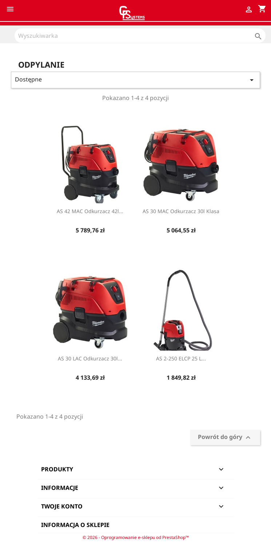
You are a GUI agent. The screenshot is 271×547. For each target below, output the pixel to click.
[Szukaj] (140, 35)
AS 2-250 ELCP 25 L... (181, 358)
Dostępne (135, 79)
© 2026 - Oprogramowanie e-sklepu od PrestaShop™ (136, 537)
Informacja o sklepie (75, 525)
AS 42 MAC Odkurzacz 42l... (90, 211)
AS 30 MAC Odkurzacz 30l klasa (181, 211)
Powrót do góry (225, 437)
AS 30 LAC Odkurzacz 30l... (90, 358)
